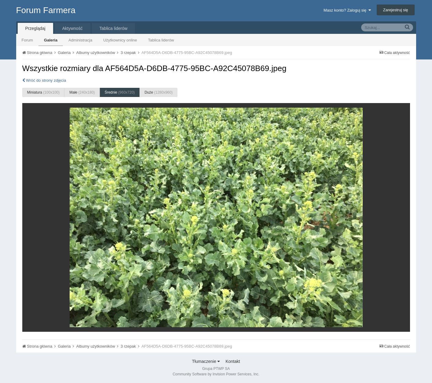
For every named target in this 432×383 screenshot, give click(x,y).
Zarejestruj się (395, 10)
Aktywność (72, 28)
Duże (158, 92)
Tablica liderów (161, 40)
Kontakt (233, 361)
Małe (82, 92)
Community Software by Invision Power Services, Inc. (215, 374)
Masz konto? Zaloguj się (347, 10)
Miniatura (43, 92)
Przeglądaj (35, 28)
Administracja (80, 40)
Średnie (120, 92)
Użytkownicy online (120, 40)
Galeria (50, 40)
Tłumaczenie (206, 361)
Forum (27, 40)
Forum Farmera (45, 10)
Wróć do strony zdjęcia (44, 80)
